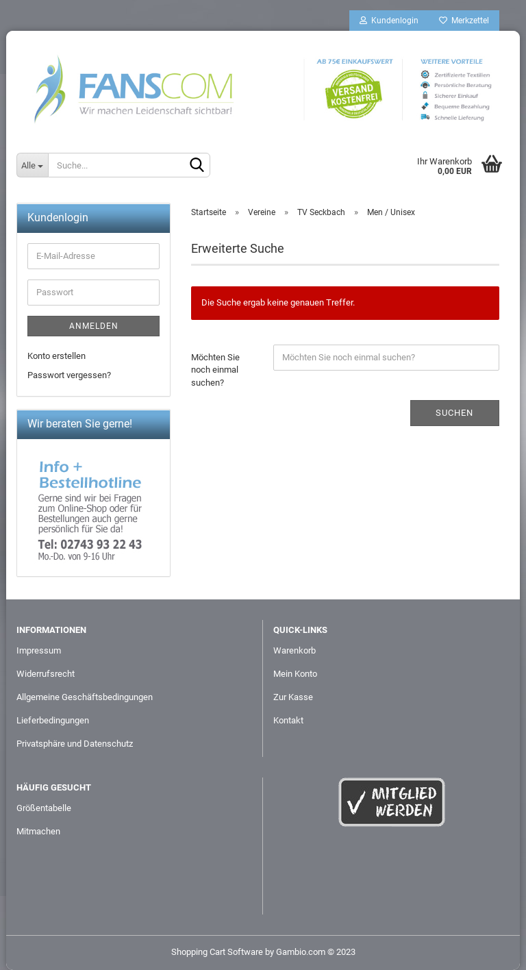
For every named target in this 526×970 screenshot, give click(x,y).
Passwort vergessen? (69, 375)
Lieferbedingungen (52, 720)
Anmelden (93, 326)
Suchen (454, 413)
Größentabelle (43, 808)
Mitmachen (38, 831)
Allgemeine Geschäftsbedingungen (84, 697)
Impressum (38, 650)
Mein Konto (295, 674)
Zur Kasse (293, 697)
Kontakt (288, 720)
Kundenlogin (389, 20)
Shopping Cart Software (217, 952)
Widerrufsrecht (45, 674)
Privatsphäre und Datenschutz (74, 743)
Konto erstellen (56, 356)
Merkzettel (464, 20)
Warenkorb (294, 650)
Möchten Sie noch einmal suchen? (215, 370)
